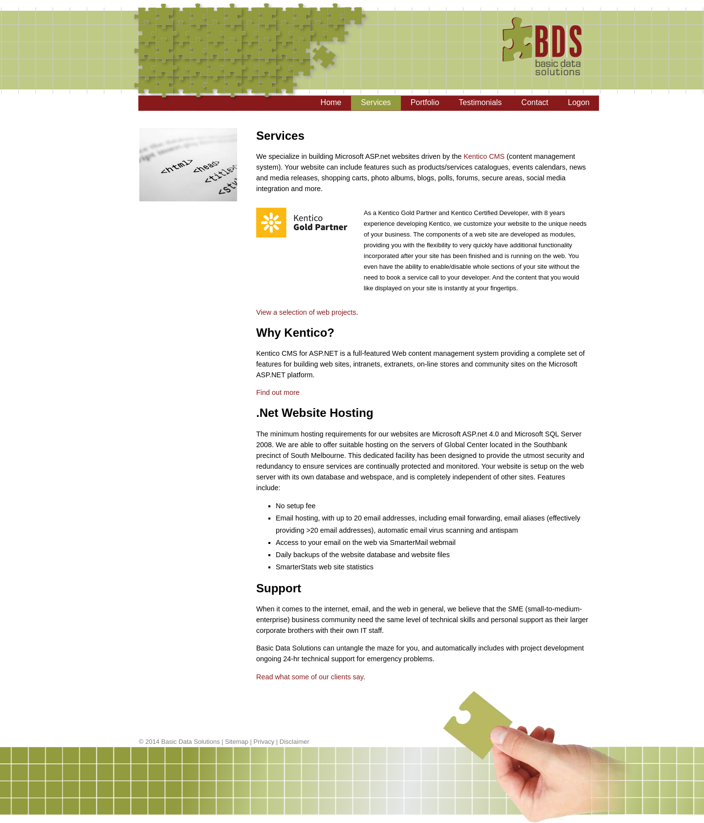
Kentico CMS (484, 156)
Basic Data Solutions (190, 741)
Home (331, 102)
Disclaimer (294, 741)
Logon (579, 102)
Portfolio (425, 102)
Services (376, 102)
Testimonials (480, 102)
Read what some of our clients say (309, 677)
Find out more (278, 392)
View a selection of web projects (306, 312)
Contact (534, 102)
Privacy (264, 741)
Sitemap (236, 741)
